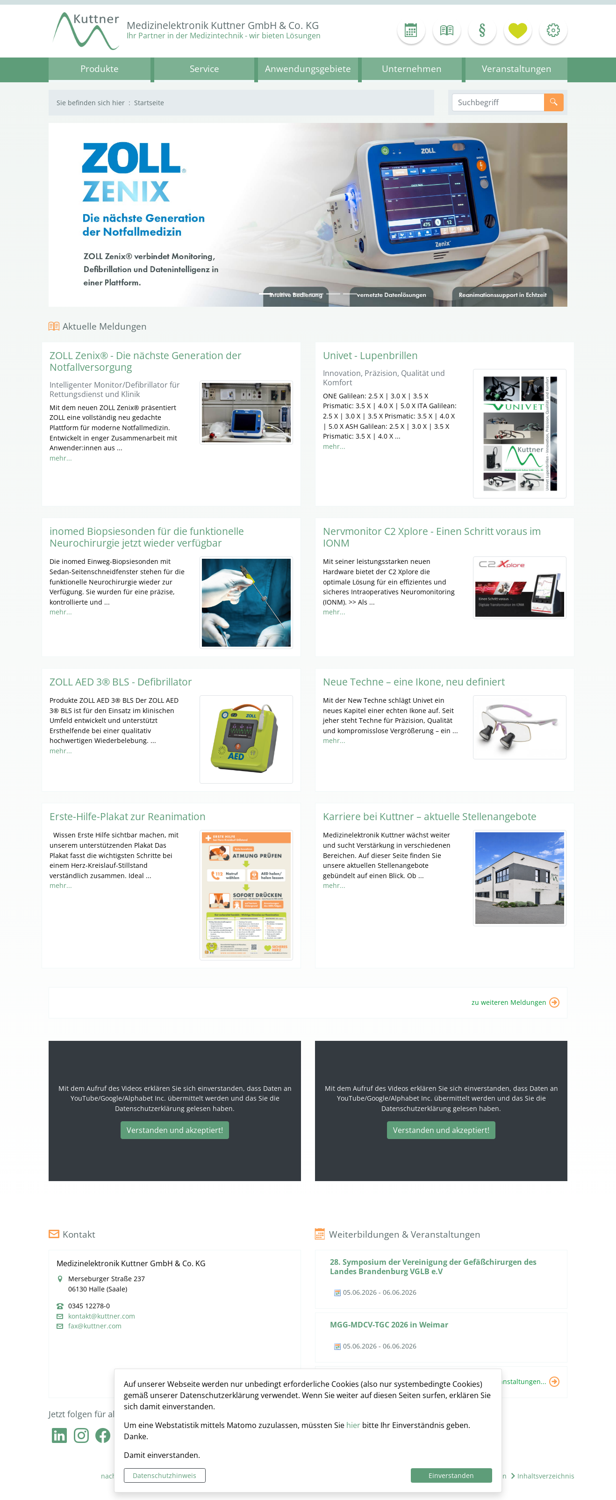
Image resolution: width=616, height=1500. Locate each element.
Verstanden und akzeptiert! (175, 1130)
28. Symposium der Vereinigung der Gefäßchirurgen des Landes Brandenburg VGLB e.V (433, 1266)
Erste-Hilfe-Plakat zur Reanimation (128, 816)
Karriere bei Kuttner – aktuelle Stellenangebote (430, 816)
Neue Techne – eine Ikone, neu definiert (414, 681)
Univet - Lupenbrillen (370, 355)
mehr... (61, 458)
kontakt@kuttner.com (101, 1316)
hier (353, 1425)
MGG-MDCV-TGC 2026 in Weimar (389, 1325)
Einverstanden (451, 1475)
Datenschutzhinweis (164, 1475)
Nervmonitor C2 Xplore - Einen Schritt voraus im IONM (432, 537)
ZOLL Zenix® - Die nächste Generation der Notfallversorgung (146, 361)
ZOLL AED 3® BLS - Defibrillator (121, 681)
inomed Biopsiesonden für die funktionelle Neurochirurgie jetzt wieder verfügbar (147, 537)
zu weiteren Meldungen (509, 1001)
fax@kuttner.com (95, 1326)
